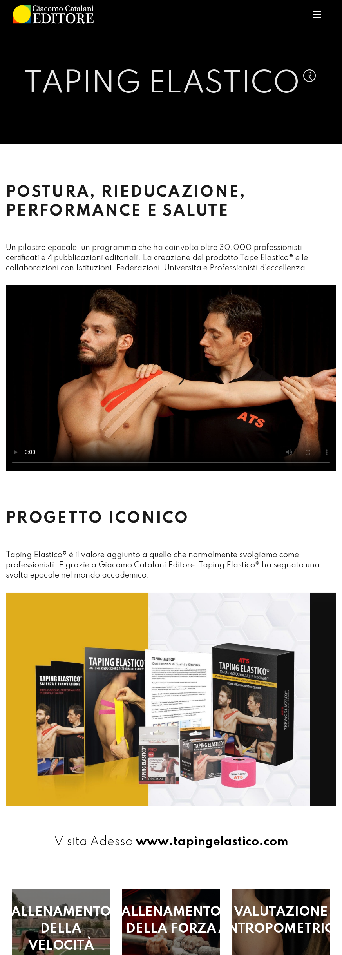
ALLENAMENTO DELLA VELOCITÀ (61, 929)
